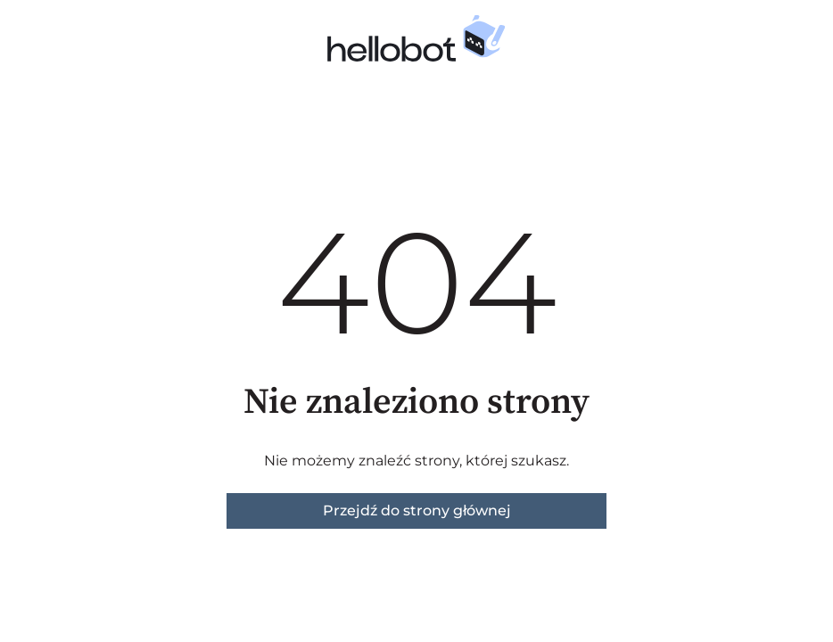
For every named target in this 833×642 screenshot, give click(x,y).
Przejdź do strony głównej (417, 510)
